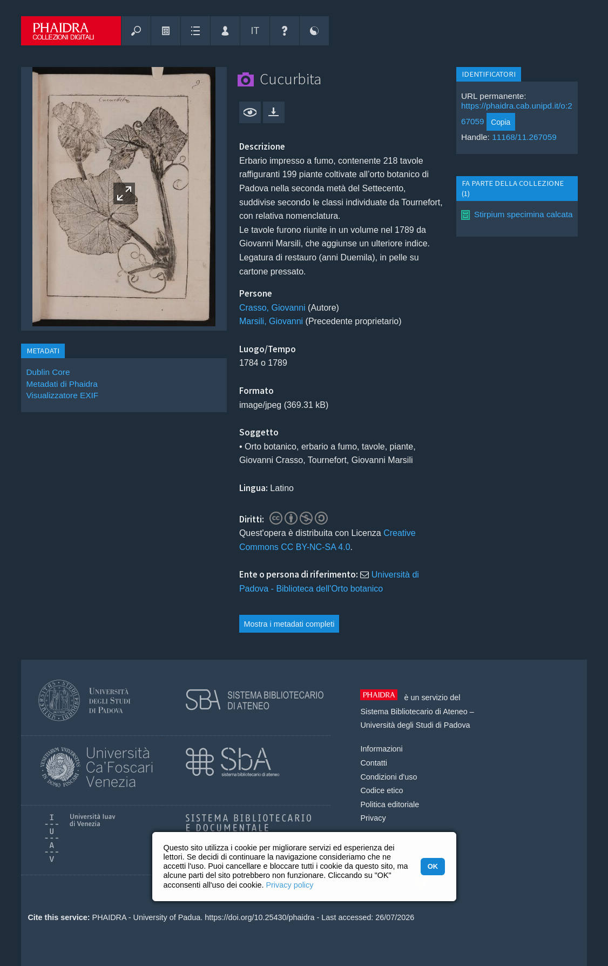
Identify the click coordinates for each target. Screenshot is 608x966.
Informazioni (381, 748)
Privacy (373, 818)
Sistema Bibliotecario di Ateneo (413, 711)
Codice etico (381, 790)
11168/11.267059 (524, 137)
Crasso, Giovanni (272, 307)
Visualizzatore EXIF (62, 395)
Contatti (373, 763)
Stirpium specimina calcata (523, 214)
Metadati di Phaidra (61, 383)
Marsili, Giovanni (271, 321)
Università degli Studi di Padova (415, 725)
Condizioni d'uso (388, 777)
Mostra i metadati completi (289, 624)
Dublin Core (48, 372)
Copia (500, 122)
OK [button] (433, 866)
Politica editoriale (389, 804)
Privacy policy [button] (289, 885)
